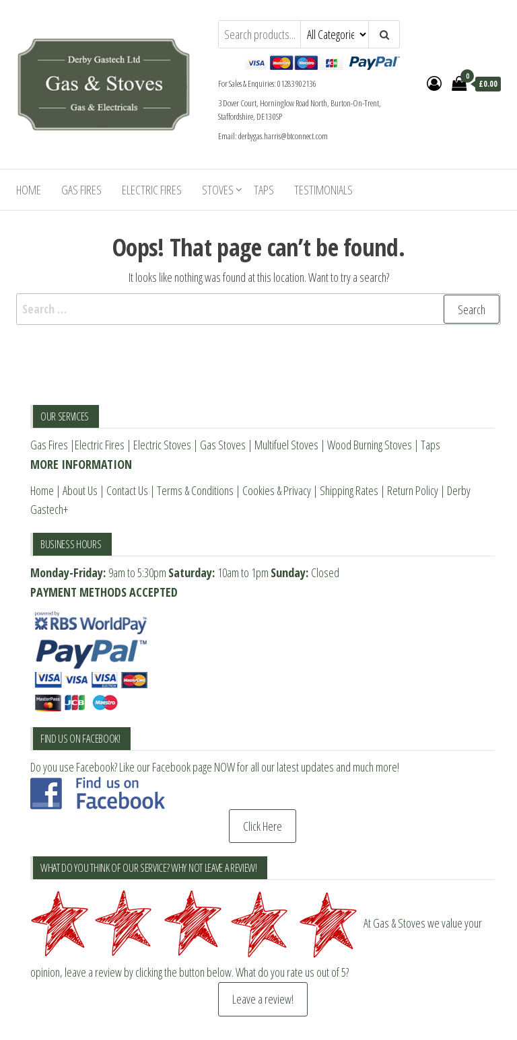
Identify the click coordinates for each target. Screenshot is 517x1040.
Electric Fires (152, 190)
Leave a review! (263, 999)
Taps (264, 190)
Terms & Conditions (195, 490)
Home (28, 190)
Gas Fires (81, 190)
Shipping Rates (349, 490)
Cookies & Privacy (276, 490)
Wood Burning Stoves (369, 445)
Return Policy (412, 490)
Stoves (218, 190)
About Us (80, 490)
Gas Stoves (223, 445)
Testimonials (323, 190)
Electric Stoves (162, 445)
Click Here (262, 826)
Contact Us (127, 490)
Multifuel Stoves (286, 445)
